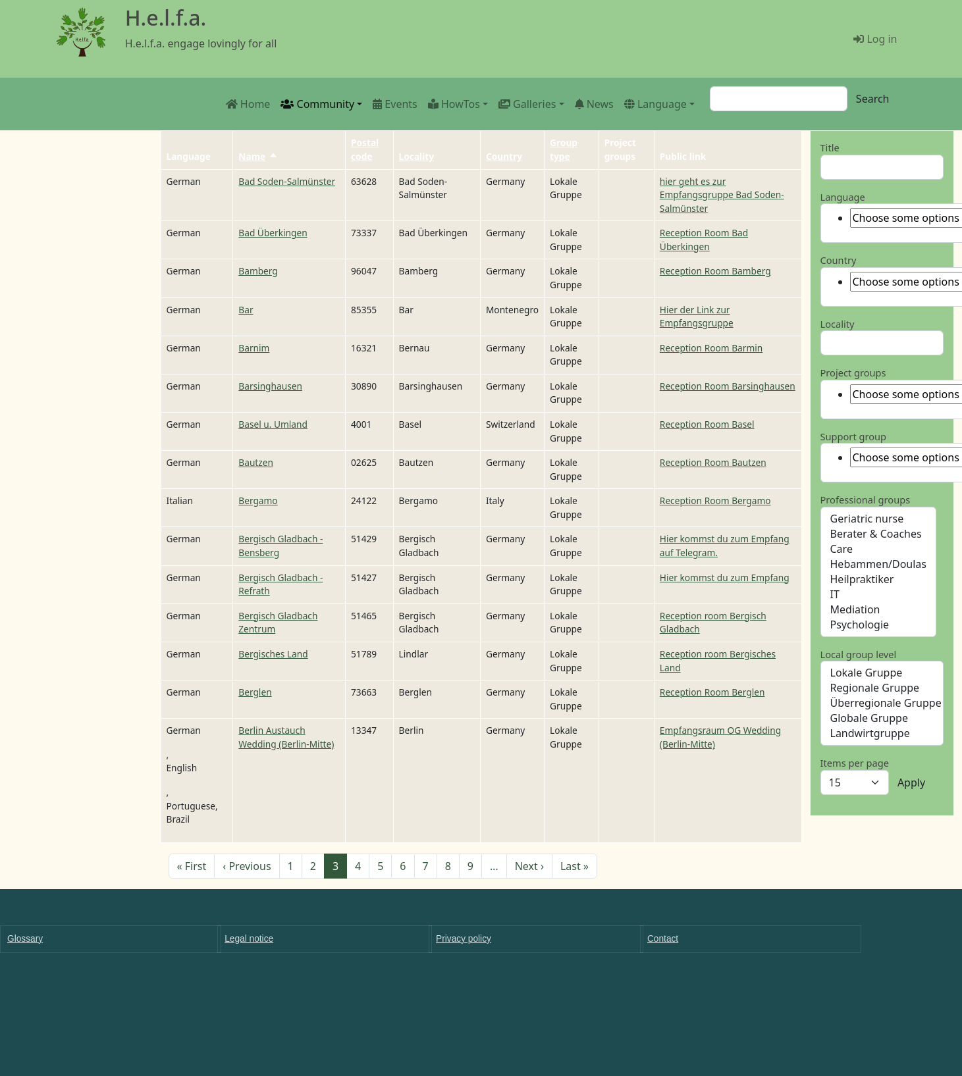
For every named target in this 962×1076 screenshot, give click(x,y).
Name (258, 156)
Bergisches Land (272, 654)
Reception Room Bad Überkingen (704, 239)
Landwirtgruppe (882, 733)
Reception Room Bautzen (713, 462)
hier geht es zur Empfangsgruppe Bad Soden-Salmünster (722, 195)
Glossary (25, 939)
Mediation (878, 609)
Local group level (858, 654)
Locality (416, 156)
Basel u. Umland (272, 424)
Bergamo (257, 500)
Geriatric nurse (878, 518)
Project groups (853, 372)
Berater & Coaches (878, 534)
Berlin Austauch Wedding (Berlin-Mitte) (286, 737)
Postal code (365, 149)
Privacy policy (463, 939)
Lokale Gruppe (882, 672)
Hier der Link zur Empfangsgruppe (697, 316)
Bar (245, 309)
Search (873, 98)
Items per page (854, 762)
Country (504, 156)
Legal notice (249, 939)
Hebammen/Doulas (878, 564)
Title (830, 147)
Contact (662, 939)
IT (878, 594)
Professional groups (865, 499)
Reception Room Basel (707, 424)
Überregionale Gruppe (882, 703)
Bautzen (255, 462)
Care (878, 549)
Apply (911, 782)
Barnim (253, 348)
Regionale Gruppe (882, 688)
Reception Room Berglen (712, 692)
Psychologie (878, 624)
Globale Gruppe (882, 718)
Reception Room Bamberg (715, 271)
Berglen (254, 692)
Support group (853, 436)
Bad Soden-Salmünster (286, 181)
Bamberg (258, 271)
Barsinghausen (270, 386)
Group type (563, 149)
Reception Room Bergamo (715, 500)
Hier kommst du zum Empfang (724, 577)
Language (842, 196)
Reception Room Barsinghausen (727, 386)
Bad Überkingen (272, 232)
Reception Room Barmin (711, 348)
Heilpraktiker (878, 579)
